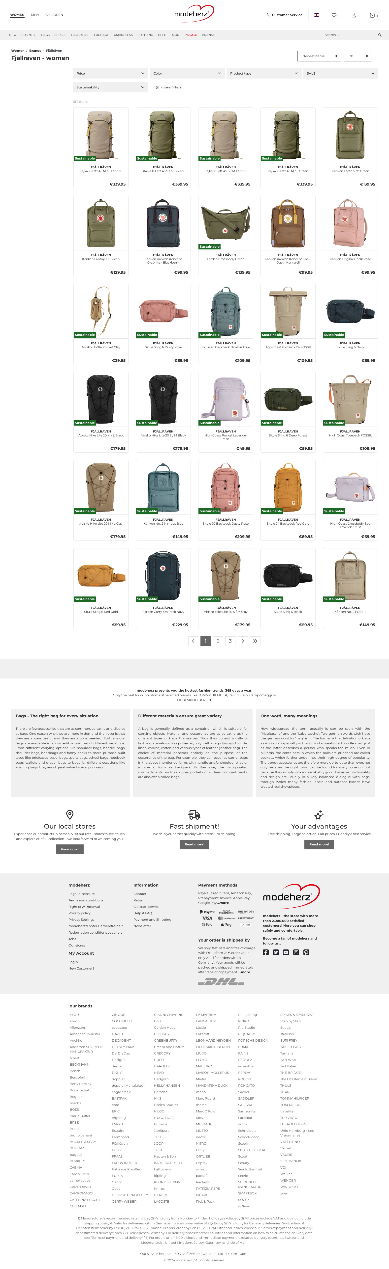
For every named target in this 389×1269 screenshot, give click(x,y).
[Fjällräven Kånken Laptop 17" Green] (350, 138)
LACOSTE (161, 1204)
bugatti (76, 1158)
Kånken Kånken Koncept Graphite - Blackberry (163, 261)
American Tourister (85, 1037)
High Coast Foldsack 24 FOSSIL (288, 347)
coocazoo (119, 1030)
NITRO (201, 1146)
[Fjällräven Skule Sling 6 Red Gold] (101, 578)
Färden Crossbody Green (225, 259)
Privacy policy (79, 916)
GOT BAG (161, 1037)
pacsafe (202, 1179)
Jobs (72, 942)
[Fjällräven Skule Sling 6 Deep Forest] (288, 402)
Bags (45, 35)
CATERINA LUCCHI (85, 1203)
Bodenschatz (80, 1093)
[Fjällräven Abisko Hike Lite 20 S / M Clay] (225, 578)
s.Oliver (244, 1209)
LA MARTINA (206, 1018)
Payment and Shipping (152, 922)
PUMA (243, 1050)
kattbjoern (162, 1172)
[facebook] (268, 955)
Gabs (116, 1191)
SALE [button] (311, 76)
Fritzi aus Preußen (126, 1172)
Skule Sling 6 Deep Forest (288, 435)
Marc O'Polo (205, 1114)
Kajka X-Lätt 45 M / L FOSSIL (101, 171)
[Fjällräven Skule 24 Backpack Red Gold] (288, 490)
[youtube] (288, 955)
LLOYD (201, 1063)
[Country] (316, 15)
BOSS (74, 1112)
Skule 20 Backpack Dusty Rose (226, 523)
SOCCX (244, 1203)
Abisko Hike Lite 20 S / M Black (163, 435)
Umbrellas (123, 35)
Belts (162, 35)
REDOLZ (245, 1063)
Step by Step (290, 1024)
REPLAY (244, 1076)
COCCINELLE (122, 1024)
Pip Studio (246, 1030)
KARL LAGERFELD (169, 1166)
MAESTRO (204, 1069)
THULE (286, 1088)
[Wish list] (335, 15)
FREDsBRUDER (124, 1166)
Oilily (200, 1153)
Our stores (76, 948)
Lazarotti (203, 1037)
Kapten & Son (165, 1159)
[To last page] (255, 644)
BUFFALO (78, 1151)
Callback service (146, 910)
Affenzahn (78, 1030)
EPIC (116, 1114)
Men (35, 15)
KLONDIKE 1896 (167, 1185)
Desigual (119, 1063)
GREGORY (162, 1056)
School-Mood (248, 1140)
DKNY (117, 1076)
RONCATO (246, 1088)
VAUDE (286, 1158)
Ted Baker (288, 1069)
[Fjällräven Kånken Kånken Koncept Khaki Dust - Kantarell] (288, 226)
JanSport (161, 1133)
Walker (286, 1177)
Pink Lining (247, 1018)
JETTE (159, 1140)
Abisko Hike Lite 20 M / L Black (101, 435)
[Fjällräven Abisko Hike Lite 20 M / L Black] (101, 402)
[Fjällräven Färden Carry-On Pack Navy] (163, 578)
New (13, 35)
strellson (287, 1037)
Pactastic (203, 1185)
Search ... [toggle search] (353, 34)
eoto (115, 1108)
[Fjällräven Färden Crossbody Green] (225, 226)
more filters (169, 90)
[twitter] (278, 955)
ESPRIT (117, 1127)
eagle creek (121, 1095)
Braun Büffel (80, 1119)
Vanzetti (287, 1151)
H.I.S (157, 1101)
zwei (284, 1196)
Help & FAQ (142, 916)
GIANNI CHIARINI (168, 1018)
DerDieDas (121, 1056)
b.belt (74, 1061)
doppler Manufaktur (128, 1088)
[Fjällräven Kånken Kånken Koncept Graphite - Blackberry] (163, 226)
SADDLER (246, 1101)
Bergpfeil (77, 1080)
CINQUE (118, 1018)
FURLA (117, 1179)
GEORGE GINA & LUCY (130, 1198)
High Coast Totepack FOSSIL (350, 435)
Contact (139, 897)
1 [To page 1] (205, 644)
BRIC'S (75, 1132)
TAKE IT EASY (290, 1050)
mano (201, 1095)
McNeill (202, 1121)
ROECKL (245, 1082)
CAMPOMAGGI (81, 1196)
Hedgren (161, 1082)
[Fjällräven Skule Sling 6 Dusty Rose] (163, 314)
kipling (160, 1179)
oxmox (201, 1172)
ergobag (119, 1121)
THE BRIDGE (290, 1076)
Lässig (201, 1030)
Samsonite (247, 1114)
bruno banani (81, 1138)
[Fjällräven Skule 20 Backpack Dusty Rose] (225, 490)
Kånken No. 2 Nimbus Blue (163, 523)
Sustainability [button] (88, 90)
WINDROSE (289, 1190)
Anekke (76, 1043)
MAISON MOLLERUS (212, 1076)
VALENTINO (290, 1145)
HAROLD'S (162, 1069)
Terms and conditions (85, 903)
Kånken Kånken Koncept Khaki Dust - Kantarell (288, 261)
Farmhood (120, 1140)
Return (139, 903)
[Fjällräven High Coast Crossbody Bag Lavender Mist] (350, 490)
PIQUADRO (247, 1037)
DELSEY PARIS (123, 1050)
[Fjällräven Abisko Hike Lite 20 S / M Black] (163, 402)
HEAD (159, 1076)
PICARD (202, 1198)
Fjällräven (120, 1146)
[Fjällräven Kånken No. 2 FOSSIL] (350, 578)
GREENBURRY (165, 1043)
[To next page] (243, 644)
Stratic (285, 1030)
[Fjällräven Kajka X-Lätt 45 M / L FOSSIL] (101, 138)
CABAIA (76, 1170)
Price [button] (81, 76)
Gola (158, 1024)
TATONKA (288, 1063)
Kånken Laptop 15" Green (101, 259)
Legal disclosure (81, 897)
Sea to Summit (250, 1172)
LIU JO (201, 1056)
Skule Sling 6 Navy (350, 347)
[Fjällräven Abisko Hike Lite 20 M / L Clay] (101, 490)
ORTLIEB (203, 1159)
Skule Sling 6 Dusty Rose (163, 347)
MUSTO (202, 1133)
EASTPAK (119, 1101)
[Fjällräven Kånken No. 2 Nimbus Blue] (163, 490)
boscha (75, 1106)
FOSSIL (118, 1153)
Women (17, 15)
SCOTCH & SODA (251, 1153)
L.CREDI (160, 1198)
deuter (117, 1069)
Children (54, 15)
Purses (60, 35)
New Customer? (81, 971)
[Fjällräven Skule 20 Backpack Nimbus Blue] (225, 314)
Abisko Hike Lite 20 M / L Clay (101, 523)
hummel (161, 1127)
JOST (158, 1153)
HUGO (159, 1114)
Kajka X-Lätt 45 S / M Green (163, 171)
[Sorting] (319, 59)
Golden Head (165, 1030)
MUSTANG (204, 1127)
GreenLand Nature (169, 1050)
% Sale (191, 35)
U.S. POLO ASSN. (293, 1127)
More (176, 35)
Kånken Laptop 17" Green (350, 171)
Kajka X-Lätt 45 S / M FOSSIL (225, 171)
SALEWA (245, 1108)
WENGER (288, 1183)
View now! (70, 852)
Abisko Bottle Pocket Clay (101, 347)
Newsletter (142, 929)
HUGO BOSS (164, 1121)
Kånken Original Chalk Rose (350, 259)
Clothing (145, 35)
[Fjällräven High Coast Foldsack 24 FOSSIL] (288, 314)
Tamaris (286, 1056)
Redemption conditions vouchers (95, 935)
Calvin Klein (79, 1177)
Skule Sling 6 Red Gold (101, 612)
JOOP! (159, 1146)
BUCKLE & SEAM (83, 1145)
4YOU (74, 1018)
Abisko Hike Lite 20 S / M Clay (226, 612)
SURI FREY (288, 1043)
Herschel (161, 1095)
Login (73, 965)
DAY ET (117, 1037)
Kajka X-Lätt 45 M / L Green (288, 171)
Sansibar (245, 1121)
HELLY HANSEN (167, 1088)
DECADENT (121, 1043)
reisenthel (246, 1069)
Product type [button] (240, 76)
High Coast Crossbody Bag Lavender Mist (350, 525)
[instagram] (298, 955)
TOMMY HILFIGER (294, 1101)
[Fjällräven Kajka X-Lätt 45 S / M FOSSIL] (225, 138)
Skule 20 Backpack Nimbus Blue (226, 347)
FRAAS (117, 1159)
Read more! (194, 847)
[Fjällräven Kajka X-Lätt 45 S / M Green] (163, 138)
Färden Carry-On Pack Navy (163, 612)
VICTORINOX (290, 1164)
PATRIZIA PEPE (208, 1191)
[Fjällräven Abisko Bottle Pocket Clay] (101, 314)
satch (242, 1127)
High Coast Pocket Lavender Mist (225, 437)
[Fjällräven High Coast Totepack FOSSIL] (350, 402)
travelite (286, 1114)
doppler (118, 1082)
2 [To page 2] (218, 644)
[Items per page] (357, 59)
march (201, 1108)
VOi (283, 1170)
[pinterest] (308, 955)
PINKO (243, 1024)
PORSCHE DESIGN (253, 1043)
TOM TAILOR (290, 1108)
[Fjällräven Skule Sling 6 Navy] (350, 314)
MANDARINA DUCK (211, 1088)
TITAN (285, 1095)
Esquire (118, 1133)
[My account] (354, 15)
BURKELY (77, 1164)
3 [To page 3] (230, 644)
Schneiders (247, 1133)
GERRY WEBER (124, 1204)
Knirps (159, 1191)
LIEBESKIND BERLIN (213, 1050)
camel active (80, 1183)
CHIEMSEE (78, 1209)
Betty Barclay (80, 1087)
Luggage (101, 35)
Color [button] (158, 76)
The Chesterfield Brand (298, 1082)
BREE (74, 1125)
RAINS (243, 1056)
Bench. (75, 1074)
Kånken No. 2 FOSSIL (350, 612)
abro (73, 1024)
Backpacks (80, 35)
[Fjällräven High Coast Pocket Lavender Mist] (225, 402)
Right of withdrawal (84, 910)
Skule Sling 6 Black (288, 612)
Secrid (243, 1179)
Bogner (76, 1100)
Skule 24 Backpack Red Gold (288, 523)
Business (28, 35)
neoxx (201, 1140)
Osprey (201, 1166)
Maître (201, 1082)
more (224, 906)
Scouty (243, 1166)
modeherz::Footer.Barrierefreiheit (95, 929)
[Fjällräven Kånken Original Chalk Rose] (350, 226)
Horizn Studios (166, 1108)
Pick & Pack (205, 1204)
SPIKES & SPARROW (296, 1018)
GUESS (159, 1063)
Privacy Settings (81, 922)
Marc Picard (205, 1101)
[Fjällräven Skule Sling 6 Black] (288, 578)
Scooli (243, 1146)
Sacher (243, 1095)
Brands (208, 35)
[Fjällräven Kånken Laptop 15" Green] (101, 226)
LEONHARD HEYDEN (213, 1043)
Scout (242, 1159)
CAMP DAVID (80, 1190)
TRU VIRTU (288, 1121)
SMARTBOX (247, 1196)
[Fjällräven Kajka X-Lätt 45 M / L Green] (288, 138)
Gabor (117, 1185)
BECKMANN (80, 1067)
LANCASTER (206, 1024)
